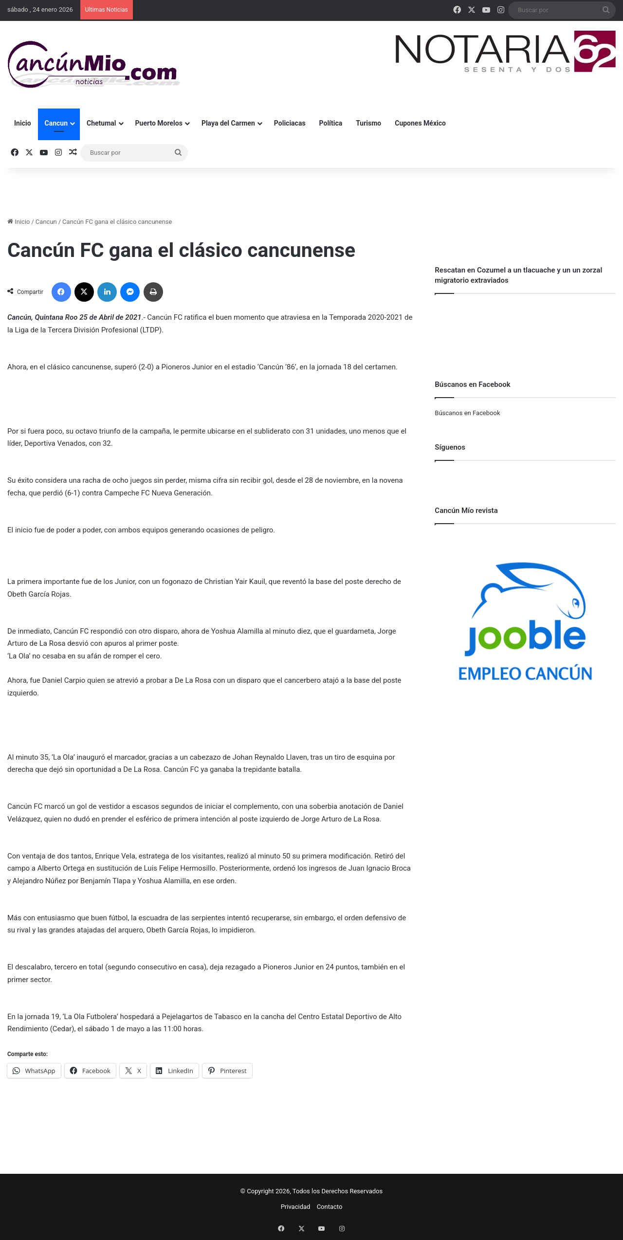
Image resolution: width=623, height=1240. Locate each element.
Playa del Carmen (228, 123)
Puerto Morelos (159, 123)
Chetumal (101, 123)
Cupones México (420, 123)
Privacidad (296, 1206)
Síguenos (450, 447)
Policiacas (290, 123)
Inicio (22, 123)
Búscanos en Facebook (467, 413)
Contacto (330, 1206)
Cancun (56, 123)
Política (331, 123)
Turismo (368, 123)
